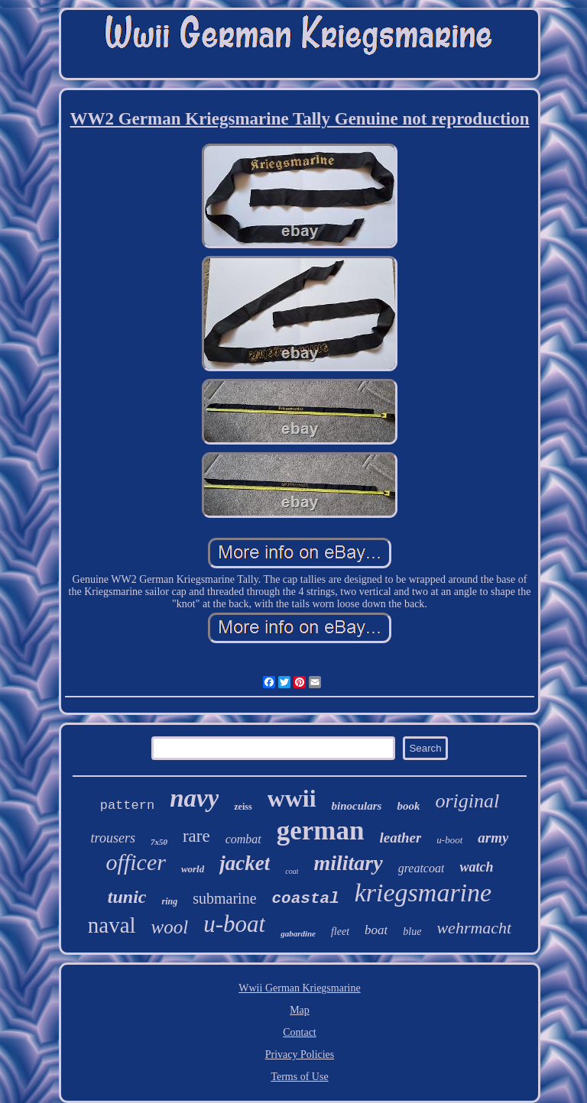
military (347, 863)
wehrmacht (473, 927)
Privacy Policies (300, 1054)
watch (476, 867)
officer (136, 862)
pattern (127, 805)
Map (300, 1010)
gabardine (298, 933)
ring (170, 901)
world (192, 869)
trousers (113, 838)
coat (291, 871)
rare (196, 836)
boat (376, 930)
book (408, 806)
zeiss (242, 806)
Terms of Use (299, 1076)
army (493, 838)
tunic (127, 897)
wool (170, 927)
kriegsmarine (423, 892)
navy (194, 798)
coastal (305, 898)
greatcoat (421, 868)
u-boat (234, 924)
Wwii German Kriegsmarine (299, 988)
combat (243, 839)
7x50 (159, 841)
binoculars (357, 806)
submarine (224, 898)
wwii (292, 798)
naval (112, 925)
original (467, 801)
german (321, 831)
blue (412, 931)
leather (400, 838)
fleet (340, 931)
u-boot (449, 840)
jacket (244, 863)
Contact (299, 1032)
